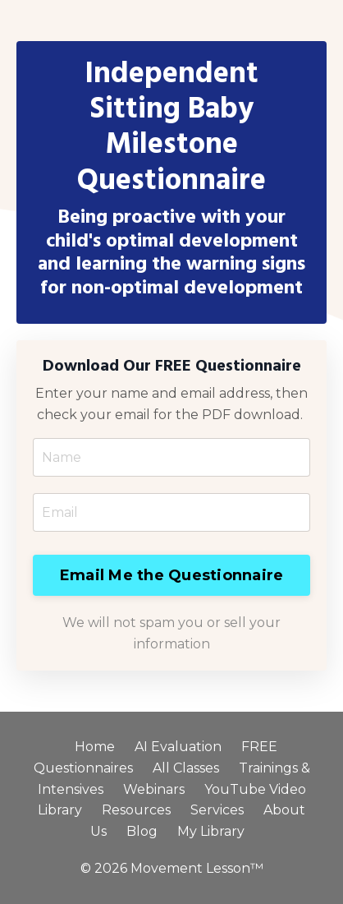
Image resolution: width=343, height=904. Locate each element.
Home (95, 746)
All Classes (186, 768)
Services (217, 810)
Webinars (154, 789)
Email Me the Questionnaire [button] (172, 575)
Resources (136, 810)
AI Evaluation (178, 746)
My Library (211, 831)
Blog (142, 831)
